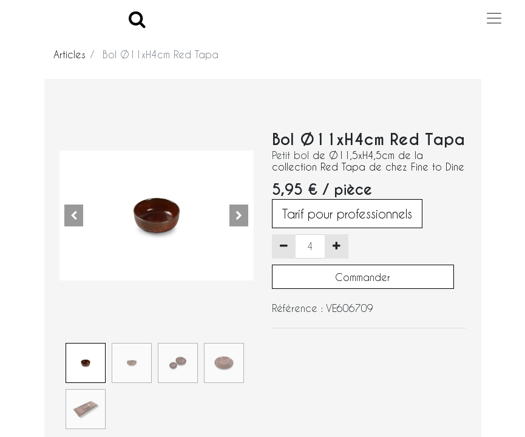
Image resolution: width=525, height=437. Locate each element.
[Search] (137, 18)
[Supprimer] (284, 246)
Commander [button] (362, 277)
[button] (74, 215)
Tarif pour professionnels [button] (347, 213)
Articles (69, 54)
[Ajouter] (336, 246)
